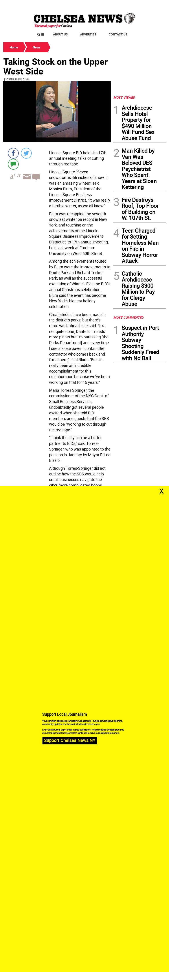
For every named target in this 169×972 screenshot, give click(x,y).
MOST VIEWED (124, 97)
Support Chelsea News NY (69, 741)
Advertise (88, 34)
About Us (60, 34)
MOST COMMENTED (128, 317)
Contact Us (118, 34)
